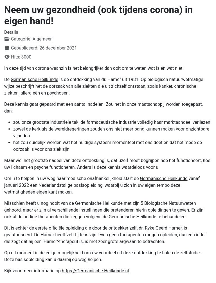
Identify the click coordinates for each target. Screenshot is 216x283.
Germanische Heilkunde (34, 79)
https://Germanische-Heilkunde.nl (95, 270)
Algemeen (43, 39)
